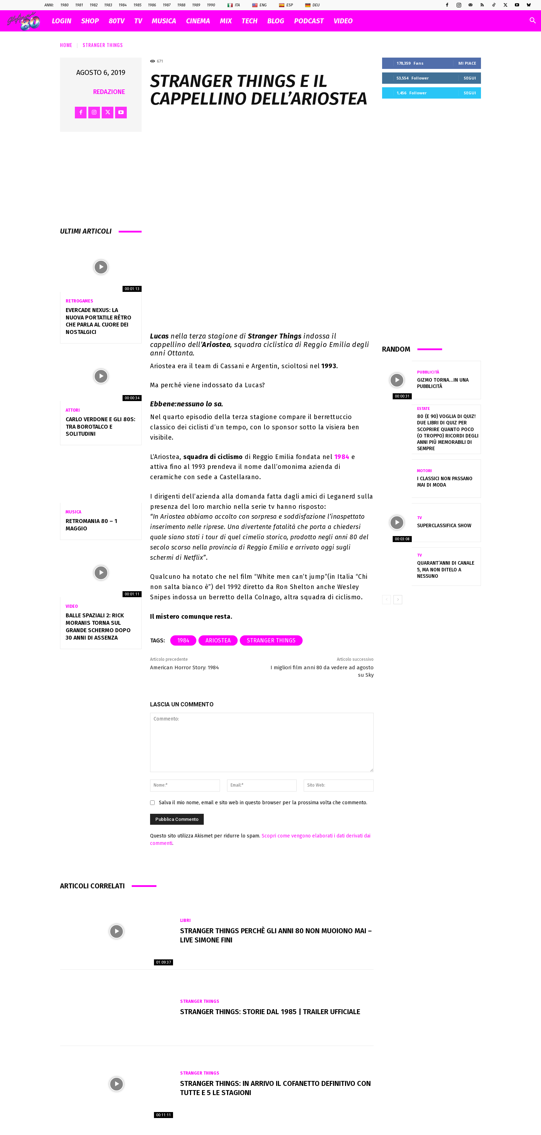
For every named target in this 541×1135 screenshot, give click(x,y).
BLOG (275, 21)
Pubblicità (428, 372)
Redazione (109, 92)
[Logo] (27, 21)
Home (66, 44)
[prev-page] (386, 599)
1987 (167, 5)
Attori (73, 410)
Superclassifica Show (444, 526)
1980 (64, 5)
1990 (211, 5)
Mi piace (467, 63)
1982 (93, 5)
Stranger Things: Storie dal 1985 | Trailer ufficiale (270, 1011)
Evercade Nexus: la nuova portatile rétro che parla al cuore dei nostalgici (98, 321)
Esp (286, 5)
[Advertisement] (431, 221)
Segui (470, 78)
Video (72, 606)
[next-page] (397, 599)
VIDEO (343, 21)
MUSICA (164, 21)
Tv (419, 518)
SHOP (90, 21)
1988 (181, 5)
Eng (259, 5)
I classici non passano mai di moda (444, 482)
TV (138, 21)
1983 (108, 5)
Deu (312, 5)
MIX (226, 21)
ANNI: (49, 5)
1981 (79, 5)
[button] (532, 21)
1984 (123, 5)
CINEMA (198, 21)
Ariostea (218, 640)
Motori (424, 471)
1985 (137, 5)
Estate (423, 409)
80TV (116, 21)
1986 (152, 5)
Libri (185, 920)
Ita (233, 5)
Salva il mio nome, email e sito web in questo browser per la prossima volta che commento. (263, 803)
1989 (196, 5)
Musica (73, 512)
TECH (249, 21)
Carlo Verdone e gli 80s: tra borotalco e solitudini (100, 426)
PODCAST (309, 21)
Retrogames (79, 301)
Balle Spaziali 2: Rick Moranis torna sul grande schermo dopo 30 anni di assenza (98, 626)
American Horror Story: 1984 (184, 667)
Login (61, 21)
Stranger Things (103, 44)
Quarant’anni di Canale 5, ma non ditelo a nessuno (445, 569)
